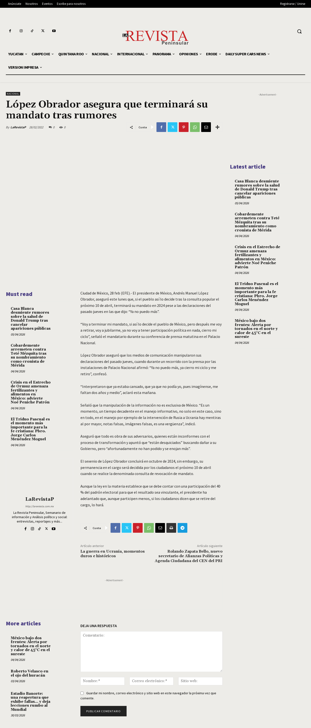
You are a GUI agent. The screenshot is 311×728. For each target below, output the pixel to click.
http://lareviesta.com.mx (39, 506)
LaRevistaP (18, 127)
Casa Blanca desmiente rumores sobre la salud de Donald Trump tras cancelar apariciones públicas (31, 318)
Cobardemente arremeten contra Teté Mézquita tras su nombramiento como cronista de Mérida (28, 355)
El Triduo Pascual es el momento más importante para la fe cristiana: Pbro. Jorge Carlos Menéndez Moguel (30, 429)
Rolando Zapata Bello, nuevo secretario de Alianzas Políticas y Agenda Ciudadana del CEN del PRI (189, 556)
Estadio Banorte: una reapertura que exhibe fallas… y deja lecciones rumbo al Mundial (30, 701)
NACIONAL (13, 94)
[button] (299, 31)
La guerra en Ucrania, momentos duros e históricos (112, 553)
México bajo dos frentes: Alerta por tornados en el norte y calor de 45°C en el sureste (31, 646)
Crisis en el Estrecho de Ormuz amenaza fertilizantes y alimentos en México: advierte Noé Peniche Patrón (31, 392)
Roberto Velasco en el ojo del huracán (29, 673)
